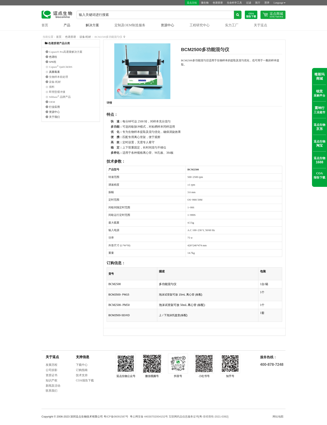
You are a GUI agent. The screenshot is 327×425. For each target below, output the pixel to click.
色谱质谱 (218, 2)
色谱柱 (53, 56)
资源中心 (167, 25)
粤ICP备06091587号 (116, 416)
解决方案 (92, 25)
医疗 (257, 2)
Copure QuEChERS (60, 66)
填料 (51, 86)
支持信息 (82, 357)
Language (279, 2)
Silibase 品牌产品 (60, 96)
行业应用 (54, 106)
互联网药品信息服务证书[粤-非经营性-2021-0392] (198, 416)
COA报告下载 (85, 380)
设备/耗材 (85, 36)
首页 (45, 25)
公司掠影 (51, 370)
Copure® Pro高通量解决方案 (65, 51)
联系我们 (51, 390)
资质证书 (51, 375)
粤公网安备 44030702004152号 (149, 416)
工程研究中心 (200, 25)
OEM (52, 101)
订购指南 (82, 370)
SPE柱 (52, 61)
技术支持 (82, 375)
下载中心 (82, 364)
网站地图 (278, 416)
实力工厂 (231, 25)
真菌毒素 (54, 71)
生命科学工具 (234, 2)
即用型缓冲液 (57, 91)
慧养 (266, 2)
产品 (67, 25)
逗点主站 (192, 2)
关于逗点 (260, 25)
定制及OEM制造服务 (129, 25)
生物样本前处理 (58, 76)
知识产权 (51, 380)
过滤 (248, 2)
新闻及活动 (53, 385)
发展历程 (51, 364)
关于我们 (54, 116)
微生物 (205, 2)
